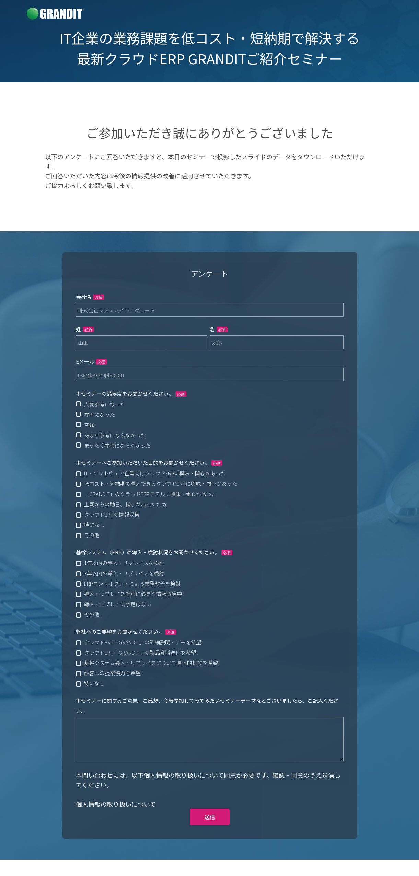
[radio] (210, 404)
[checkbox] (210, 424)
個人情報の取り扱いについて (116, 803)
